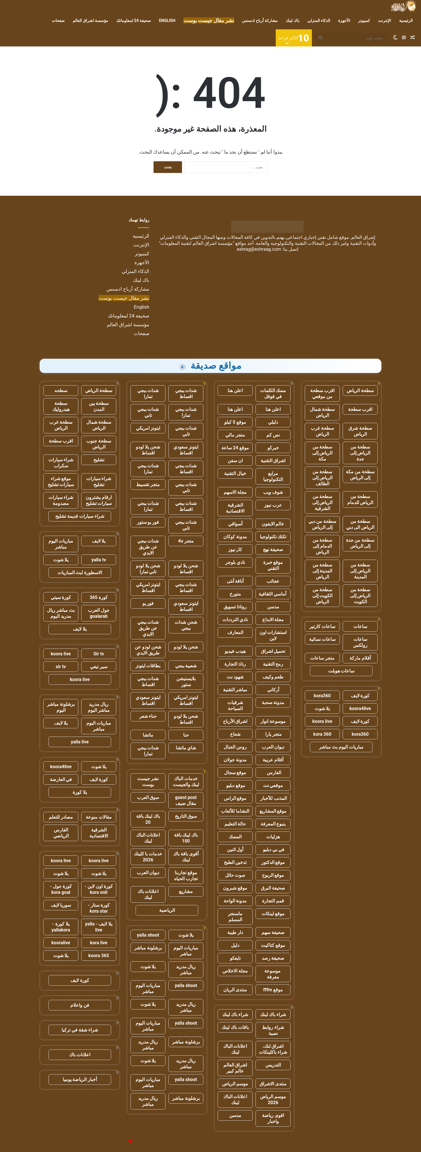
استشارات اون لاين (273, 635)
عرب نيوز (273, 505)
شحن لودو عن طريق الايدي (148, 650)
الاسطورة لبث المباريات (80, 572)
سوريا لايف (61, 905)
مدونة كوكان (235, 536)
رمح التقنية (273, 664)
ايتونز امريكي (148, 428)
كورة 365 (99, 597)
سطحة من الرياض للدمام (360, 499)
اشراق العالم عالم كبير (235, 1068)
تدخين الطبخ (235, 862)
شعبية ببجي (186, 665)
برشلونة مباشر (148, 948)
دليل (235, 945)
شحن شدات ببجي (186, 625)
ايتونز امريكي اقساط (148, 587)
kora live (98, 942)
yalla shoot (148, 935)
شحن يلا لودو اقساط (148, 450)
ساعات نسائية (322, 639)
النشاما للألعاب (235, 811)
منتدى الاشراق (273, 1083)
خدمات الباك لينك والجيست (186, 781)
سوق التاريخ (186, 816)
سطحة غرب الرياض (322, 431)
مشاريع (186, 891)
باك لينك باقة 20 (148, 819)
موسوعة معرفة (273, 974)
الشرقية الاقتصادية (235, 508)
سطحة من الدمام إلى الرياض (322, 546)
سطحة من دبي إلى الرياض (322, 524)
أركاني (273, 689)
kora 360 (322, 734)
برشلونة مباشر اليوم (61, 707)
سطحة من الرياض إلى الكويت (360, 595)
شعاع (235, 734)
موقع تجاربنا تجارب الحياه (186, 875)
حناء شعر (148, 716)
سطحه (60, 390)
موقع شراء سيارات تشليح (61, 481)
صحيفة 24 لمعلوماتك (133, 20)
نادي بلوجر (235, 562)
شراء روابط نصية (273, 1030)
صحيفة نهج (273, 549)
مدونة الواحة (235, 901)
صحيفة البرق (273, 888)
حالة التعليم (235, 824)
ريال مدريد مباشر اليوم (99, 707)
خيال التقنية (235, 473)
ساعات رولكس (360, 642)
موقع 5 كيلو (235, 422)
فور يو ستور (148, 522)
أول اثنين (235, 849)
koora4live (360, 708)
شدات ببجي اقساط (186, 393)
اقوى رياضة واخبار (273, 1118)
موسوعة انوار (273, 721)
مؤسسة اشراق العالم (90, 20)
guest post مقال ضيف (186, 800)
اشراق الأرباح (235, 721)
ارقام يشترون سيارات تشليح (99, 500)
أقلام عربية (273, 759)
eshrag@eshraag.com (259, 249)
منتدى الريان (235, 989)
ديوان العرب (273, 747)
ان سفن (235, 460)
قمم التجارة (273, 901)
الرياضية (167, 910)
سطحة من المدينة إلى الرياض (322, 571)
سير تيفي (98, 666)
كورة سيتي (61, 597)
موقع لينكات (273, 913)
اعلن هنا (235, 390)
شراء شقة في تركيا (80, 1030)
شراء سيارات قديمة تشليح (79, 516)
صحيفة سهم (273, 932)
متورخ (235, 594)
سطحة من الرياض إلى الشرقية (322, 502)
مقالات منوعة (99, 817)
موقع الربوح (273, 875)
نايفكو (235, 958)
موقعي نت (273, 785)
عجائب (273, 581)
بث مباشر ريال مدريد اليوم (61, 613)
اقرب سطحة (360, 409)
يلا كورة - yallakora (61, 927)
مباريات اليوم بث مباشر (341, 747)
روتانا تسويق (235, 606)
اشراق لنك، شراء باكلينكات (273, 1049)
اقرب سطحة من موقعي (322, 393)
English (167, 20)
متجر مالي (235, 435)
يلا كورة (80, 792)
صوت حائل (235, 875)
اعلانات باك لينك (148, 894)
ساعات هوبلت (341, 671)
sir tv (61, 666)
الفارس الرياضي (61, 833)
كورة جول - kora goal (60, 889)
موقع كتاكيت (273, 945)
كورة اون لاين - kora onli (99, 889)
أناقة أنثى (235, 581)
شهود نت (235, 677)
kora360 (322, 695)
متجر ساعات (322, 658)
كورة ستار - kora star (99, 908)
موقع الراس (235, 798)
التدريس (273, 1065)
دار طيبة (235, 932)
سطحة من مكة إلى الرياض (360, 474)
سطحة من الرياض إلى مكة (322, 453)
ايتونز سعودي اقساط (185, 450)
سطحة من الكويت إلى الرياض (322, 595)
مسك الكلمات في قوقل (273, 393)
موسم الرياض (235, 1083)
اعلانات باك (79, 1054)
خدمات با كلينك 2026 (148, 857)
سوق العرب (148, 797)
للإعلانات (121, 1141)
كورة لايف (360, 695)
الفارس (273, 772)
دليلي (273, 422)
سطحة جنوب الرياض (98, 444)
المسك (235, 836)
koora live (322, 721)
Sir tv (98, 653)
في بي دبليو (273, 849)
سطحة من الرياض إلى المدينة (360, 571)
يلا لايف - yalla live (99, 927)
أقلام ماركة (360, 658)
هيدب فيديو (235, 651)
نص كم (273, 435)
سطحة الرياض (360, 390)
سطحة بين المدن (99, 406)
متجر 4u (186, 541)
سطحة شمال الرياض (322, 412)
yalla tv (98, 559)
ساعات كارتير (322, 626)
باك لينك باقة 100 (186, 838)
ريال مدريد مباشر (186, 969)
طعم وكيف (273, 677)
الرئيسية (406, 20)
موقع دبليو (235, 785)
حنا (186, 735)
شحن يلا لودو (186, 647)
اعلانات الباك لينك (235, 1049)
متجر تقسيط (148, 484)
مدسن (273, 606)
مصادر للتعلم (61, 817)
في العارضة (61, 779)
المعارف (235, 632)
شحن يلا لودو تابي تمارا (148, 568)
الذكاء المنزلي (318, 20)
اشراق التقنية (273, 460)
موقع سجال (235, 772)
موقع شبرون (235, 888)
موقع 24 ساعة (235, 447)
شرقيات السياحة (235, 705)
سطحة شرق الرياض (360, 431)
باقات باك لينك (235, 1027)
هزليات (273, 836)
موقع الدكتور (273, 862)
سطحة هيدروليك (61, 406)
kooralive (61, 942)
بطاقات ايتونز (148, 665)
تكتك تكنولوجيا (273, 536)
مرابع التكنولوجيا (273, 476)
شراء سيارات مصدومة (60, 500)
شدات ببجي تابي (148, 412)
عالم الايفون (273, 524)
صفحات (58, 20)
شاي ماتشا (186, 748)
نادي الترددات (235, 619)
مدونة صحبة (273, 702)
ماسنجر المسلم (235, 916)
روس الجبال (235, 747)
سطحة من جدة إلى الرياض (360, 543)
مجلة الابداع (273, 619)
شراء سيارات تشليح (98, 481)
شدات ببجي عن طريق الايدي (148, 547)
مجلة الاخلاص (235, 971)
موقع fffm (273, 989)
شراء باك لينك (273, 1014)
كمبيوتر (364, 20)
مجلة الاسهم (235, 492)
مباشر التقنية (235, 689)
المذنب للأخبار (273, 798)
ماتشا (148, 735)
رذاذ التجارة (235, 664)
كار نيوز (235, 549)
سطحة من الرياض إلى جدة (360, 453)
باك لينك (292, 20)
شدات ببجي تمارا (148, 393)
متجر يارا (273, 734)
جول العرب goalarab (98, 613)
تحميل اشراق (273, 651)
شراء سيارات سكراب (60, 462)
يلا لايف (99, 541)
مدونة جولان (235, 759)
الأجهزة (344, 20)
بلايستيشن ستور (186, 681)
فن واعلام (79, 1005)
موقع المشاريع (273, 811)
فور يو (148, 603)
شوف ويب (273, 492)
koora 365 (98, 955)
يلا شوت (322, 708)
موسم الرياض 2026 (273, 1099)
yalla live (80, 742)
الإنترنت (384, 20)
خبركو (273, 447)
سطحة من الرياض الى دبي (360, 524)
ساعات (360, 626)
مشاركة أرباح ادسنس (260, 20)
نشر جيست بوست (148, 781)
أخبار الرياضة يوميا (80, 1079)
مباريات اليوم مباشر (185, 951)
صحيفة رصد (273, 958)
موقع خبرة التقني (273, 565)
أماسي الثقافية (273, 594)
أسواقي (235, 524)
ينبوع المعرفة (273, 824)
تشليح (98, 459)
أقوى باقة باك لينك (186, 857)
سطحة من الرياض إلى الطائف (322, 477)
